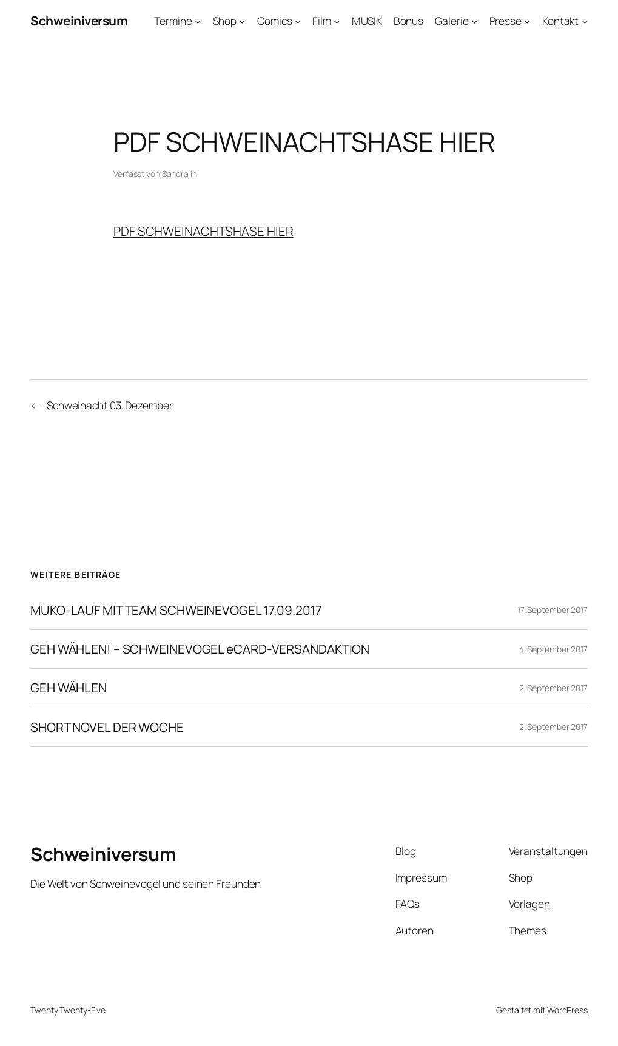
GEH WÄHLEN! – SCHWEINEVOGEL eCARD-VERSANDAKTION (199, 649)
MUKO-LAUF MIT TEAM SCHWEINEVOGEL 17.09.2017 (175, 610)
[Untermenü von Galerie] (474, 21)
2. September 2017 (553, 688)
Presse (505, 20)
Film (321, 20)
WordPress (567, 1010)
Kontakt (560, 20)
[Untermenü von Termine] (198, 21)
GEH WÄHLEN (68, 688)
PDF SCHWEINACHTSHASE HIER (203, 231)
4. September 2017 (553, 649)
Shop (225, 20)
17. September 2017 (552, 609)
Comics (274, 20)
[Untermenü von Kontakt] (585, 21)
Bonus (409, 20)
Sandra (175, 173)
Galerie (451, 20)
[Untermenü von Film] (337, 21)
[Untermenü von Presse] (527, 21)
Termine (173, 20)
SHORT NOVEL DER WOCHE (107, 727)
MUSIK (367, 20)
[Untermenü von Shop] (242, 21)
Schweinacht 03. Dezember (110, 405)
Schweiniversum (78, 20)
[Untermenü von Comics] (298, 21)
